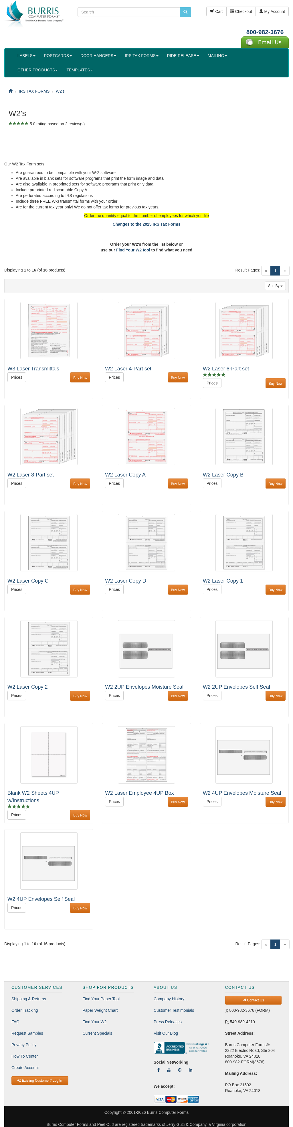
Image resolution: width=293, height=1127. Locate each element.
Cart (216, 11)
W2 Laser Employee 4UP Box (139, 793)
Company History (169, 999)
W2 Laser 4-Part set (128, 369)
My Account (272, 11)
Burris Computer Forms (168, 1112)
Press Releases (168, 1021)
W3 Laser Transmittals (33, 369)
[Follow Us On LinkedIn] (190, 1070)
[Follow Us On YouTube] (168, 1070)
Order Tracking (24, 1010)
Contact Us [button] (253, 1000)
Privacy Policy (23, 1044)
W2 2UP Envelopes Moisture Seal (144, 687)
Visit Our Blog (166, 1033)
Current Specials (97, 1033)
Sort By (275, 286)
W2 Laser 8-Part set (30, 475)
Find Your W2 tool (133, 250)
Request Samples (27, 1033)
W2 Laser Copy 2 (27, 687)
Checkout (241, 11)
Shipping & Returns (28, 999)
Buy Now (80, 378)
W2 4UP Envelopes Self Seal (41, 899)
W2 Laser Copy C (28, 581)
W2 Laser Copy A (125, 475)
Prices (16, 377)
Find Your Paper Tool (101, 999)
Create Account (25, 1067)
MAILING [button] (217, 55)
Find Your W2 (95, 1021)
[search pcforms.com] (185, 12)
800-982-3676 (265, 32)
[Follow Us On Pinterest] (179, 1070)
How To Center (24, 1056)
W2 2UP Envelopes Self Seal (236, 687)
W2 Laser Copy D (125, 581)
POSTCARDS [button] (58, 55)
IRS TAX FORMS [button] (142, 55)
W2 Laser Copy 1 (223, 581)
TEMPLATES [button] (79, 70)
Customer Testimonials (174, 1010)
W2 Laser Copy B (223, 475)
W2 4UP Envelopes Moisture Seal (242, 793)
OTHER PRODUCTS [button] (37, 70)
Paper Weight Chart (100, 1010)
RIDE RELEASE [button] (183, 55)
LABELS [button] (26, 55)
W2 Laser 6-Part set (226, 369)
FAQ (15, 1021)
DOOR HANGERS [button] (98, 55)
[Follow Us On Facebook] (158, 1070)
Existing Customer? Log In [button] (39, 1081)
